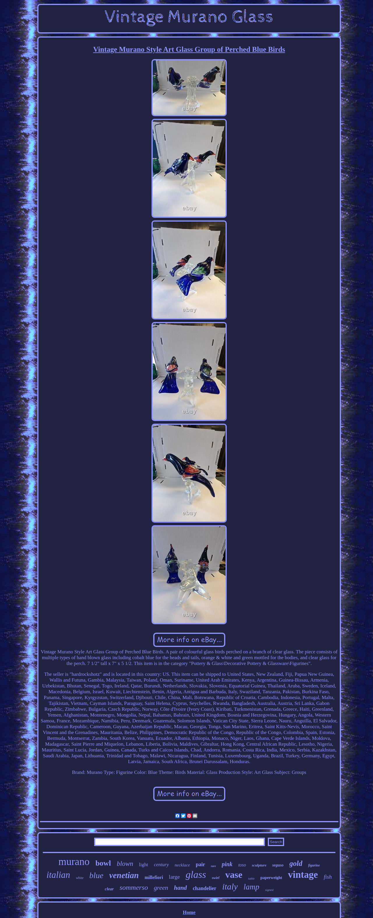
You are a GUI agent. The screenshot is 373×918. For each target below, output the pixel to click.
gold (295, 863)
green (161, 887)
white (80, 878)
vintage (303, 874)
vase (233, 874)
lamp (251, 886)
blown (125, 863)
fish (328, 877)
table (251, 878)
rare (213, 866)
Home (189, 912)
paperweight (271, 877)
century (161, 864)
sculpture (259, 865)
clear (109, 889)
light (143, 864)
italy (229, 886)
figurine (314, 865)
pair (200, 864)
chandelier (204, 888)
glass (196, 874)
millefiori (154, 877)
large (174, 877)
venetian (124, 875)
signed (269, 890)
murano (73, 861)
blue (96, 875)
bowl (103, 863)
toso (242, 864)
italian (58, 875)
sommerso (133, 887)
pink (227, 864)
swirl (215, 877)
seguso (278, 865)
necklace (182, 865)
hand (180, 887)
